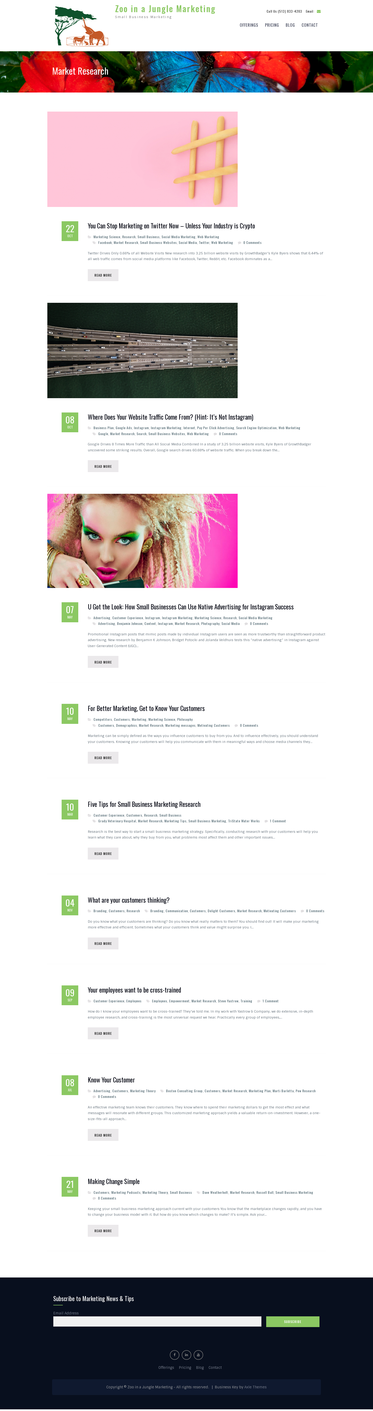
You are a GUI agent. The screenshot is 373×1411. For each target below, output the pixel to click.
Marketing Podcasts (126, 1193)
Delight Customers (221, 911)
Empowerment (179, 1001)
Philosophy (185, 718)
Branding (100, 911)
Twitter (204, 241)
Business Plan (103, 426)
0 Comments (252, 241)
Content (150, 622)
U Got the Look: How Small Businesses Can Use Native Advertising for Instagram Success (191, 606)
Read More (103, 274)
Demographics (126, 724)
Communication (177, 911)
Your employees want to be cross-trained (134, 990)
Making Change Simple (114, 1182)
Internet (189, 426)
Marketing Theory (143, 1091)
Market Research (126, 241)
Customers (122, 718)
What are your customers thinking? (129, 900)
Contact (310, 24)
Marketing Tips (175, 820)
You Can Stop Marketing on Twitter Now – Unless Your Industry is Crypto (171, 224)
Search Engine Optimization (256, 426)
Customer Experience (127, 617)
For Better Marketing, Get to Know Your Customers (146, 708)
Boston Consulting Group (184, 1091)
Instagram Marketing (166, 426)
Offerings (249, 24)
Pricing (272, 24)
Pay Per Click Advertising (215, 426)
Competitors (102, 718)
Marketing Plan (260, 1091)
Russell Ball (265, 1193)
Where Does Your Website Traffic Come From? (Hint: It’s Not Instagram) (170, 416)
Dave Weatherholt (215, 1193)
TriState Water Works (244, 820)
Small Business (148, 235)
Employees (134, 1001)
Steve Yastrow (228, 1001)
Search (142, 432)
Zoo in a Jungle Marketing (165, 7)
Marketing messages (180, 724)
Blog (290, 24)
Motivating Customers (213, 724)
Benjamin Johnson (129, 622)
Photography (210, 622)
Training (246, 1001)
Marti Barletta (283, 1091)
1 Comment (278, 820)
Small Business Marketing (207, 820)
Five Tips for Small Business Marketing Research (144, 804)
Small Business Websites (158, 241)
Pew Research (306, 1091)
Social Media (188, 241)
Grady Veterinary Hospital (117, 820)
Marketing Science (106, 235)
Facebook (105, 241)
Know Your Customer (111, 1080)
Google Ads (124, 426)
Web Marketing (208, 235)
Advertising (101, 617)
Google (103, 432)
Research (129, 235)
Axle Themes (255, 1388)
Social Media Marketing (179, 235)
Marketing (139, 718)
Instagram (141, 426)
